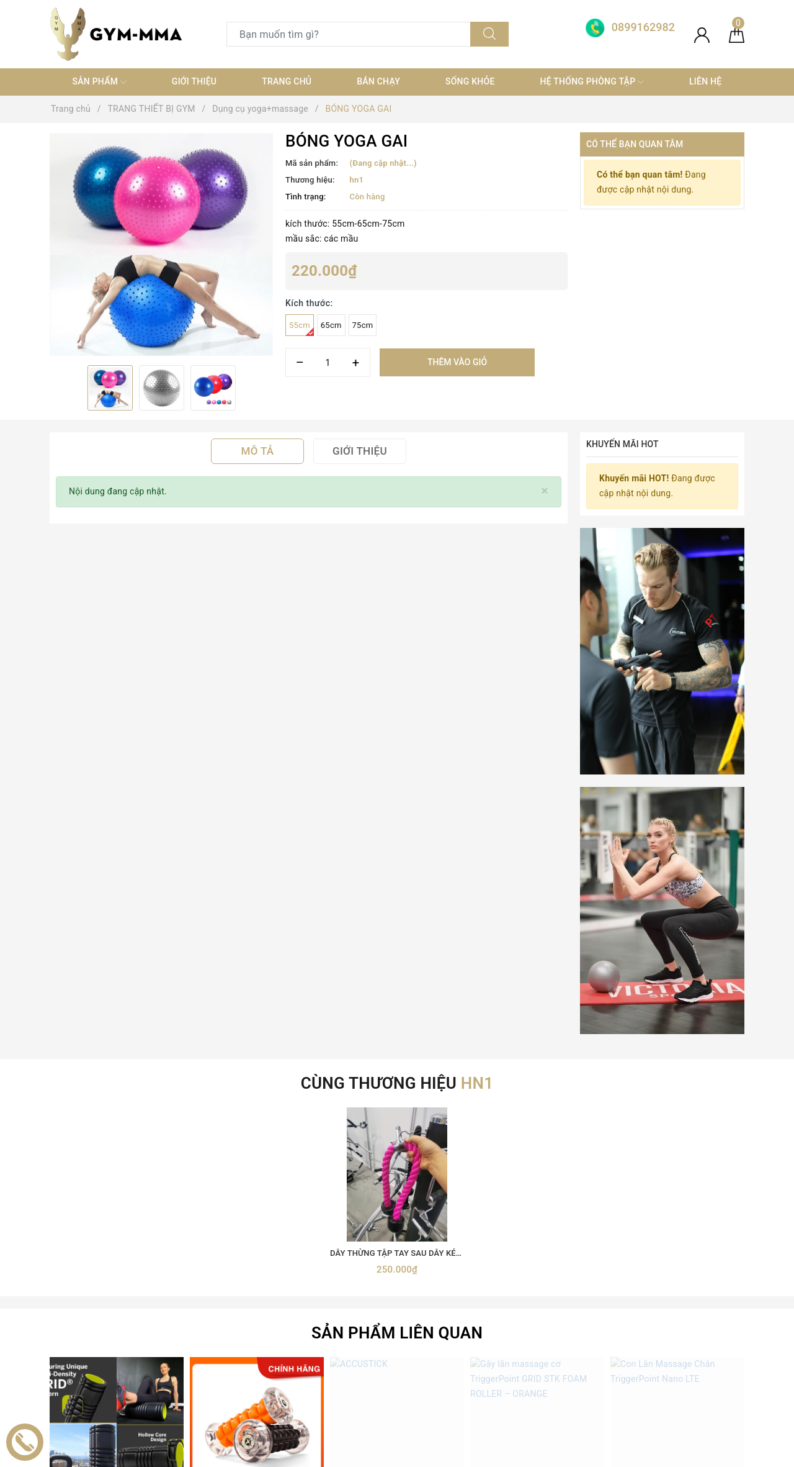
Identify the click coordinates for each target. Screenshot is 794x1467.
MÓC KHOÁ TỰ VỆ (262, 1402)
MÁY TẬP (245, 1379)
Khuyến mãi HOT (622, 444)
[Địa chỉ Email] (553, 1127)
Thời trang (246, 1335)
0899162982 (474, 1268)
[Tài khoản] (702, 34)
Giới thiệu (194, 81)
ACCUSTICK (397, 1038)
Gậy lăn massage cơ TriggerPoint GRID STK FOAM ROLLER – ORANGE (599, 1038)
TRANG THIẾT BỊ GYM (270, 1268)
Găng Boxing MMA (263, 1291)
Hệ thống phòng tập (592, 82)
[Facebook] (60, 1323)
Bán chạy (378, 81)
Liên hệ (705, 81)
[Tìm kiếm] (489, 34)
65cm (331, 325)
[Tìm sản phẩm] (348, 34)
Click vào (116, 1055)
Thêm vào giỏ (457, 362)
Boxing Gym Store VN (645, 1257)
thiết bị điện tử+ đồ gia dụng (282, 1358)
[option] (161, 244)
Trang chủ (286, 81)
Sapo (507, 1453)
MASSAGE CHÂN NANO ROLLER (256, 1038)
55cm (301, 328)
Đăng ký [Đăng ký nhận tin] (704, 1127)
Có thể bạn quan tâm (634, 144)
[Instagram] (138, 1323)
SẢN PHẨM (99, 82)
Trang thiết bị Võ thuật (270, 1313)
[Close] (545, 491)
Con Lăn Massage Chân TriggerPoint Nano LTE (696, 1038)
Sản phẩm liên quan (397, 869)
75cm (362, 325)
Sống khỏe (470, 81)
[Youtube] (112, 1323)
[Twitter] (86, 1323)
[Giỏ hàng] (736, 34)
